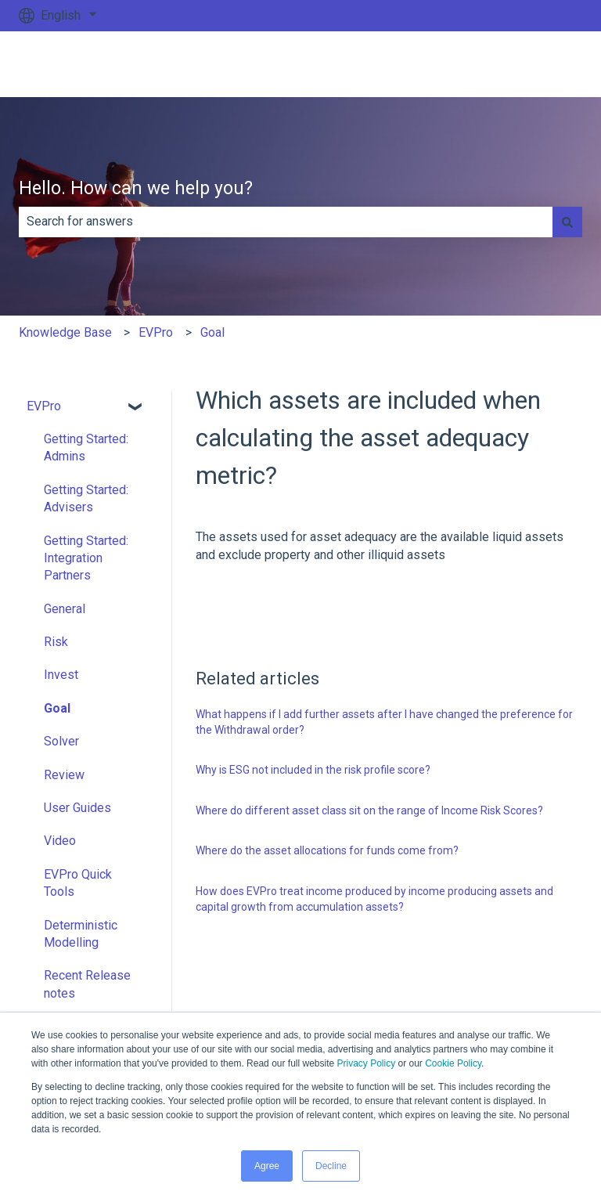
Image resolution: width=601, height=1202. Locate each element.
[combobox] (285, 221)
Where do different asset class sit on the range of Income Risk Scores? (369, 810)
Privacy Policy (366, 1063)
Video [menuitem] (60, 840)
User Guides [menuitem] (77, 807)
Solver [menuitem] (61, 741)
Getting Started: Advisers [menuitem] (86, 498)
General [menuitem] (64, 608)
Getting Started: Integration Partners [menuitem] (86, 558)
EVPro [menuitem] (44, 406)
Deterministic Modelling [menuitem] (80, 934)
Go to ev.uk (537, 63)
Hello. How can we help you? (136, 188)
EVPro (156, 332)
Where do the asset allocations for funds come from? (327, 850)
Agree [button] (266, 1165)
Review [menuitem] (64, 774)
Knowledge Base (65, 332)
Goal (212, 332)
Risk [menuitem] (56, 641)
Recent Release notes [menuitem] (87, 984)
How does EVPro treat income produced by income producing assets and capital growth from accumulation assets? (374, 899)
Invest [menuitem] (61, 674)
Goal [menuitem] (57, 708)
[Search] (567, 221)
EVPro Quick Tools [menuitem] (78, 883)
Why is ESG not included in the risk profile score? (313, 769)
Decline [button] (331, 1165)
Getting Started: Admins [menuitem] (86, 447)
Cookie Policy (453, 1063)
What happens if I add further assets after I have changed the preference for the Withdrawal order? (384, 722)
